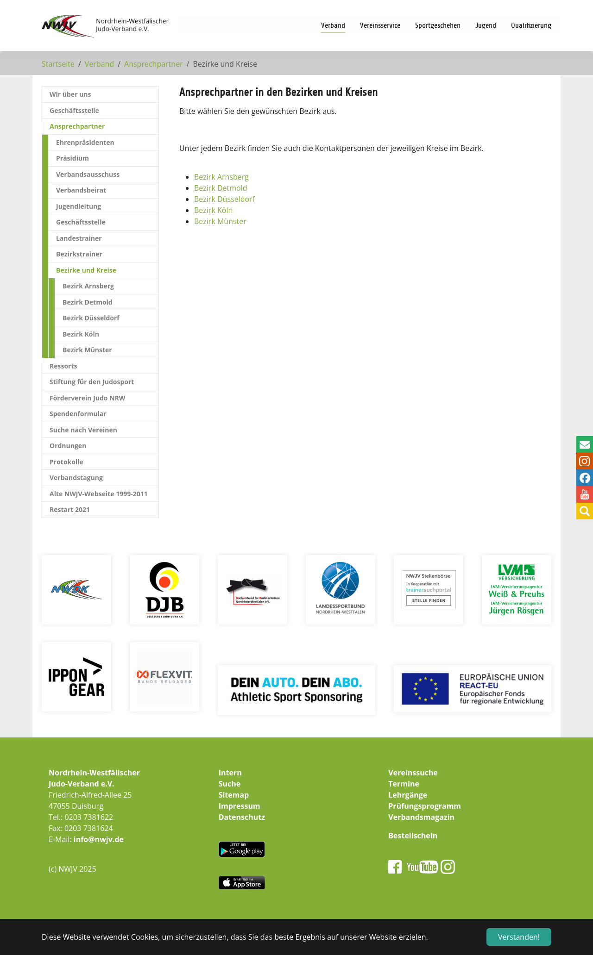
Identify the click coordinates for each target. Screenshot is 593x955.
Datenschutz (242, 817)
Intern (230, 773)
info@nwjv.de (99, 839)
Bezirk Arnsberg (221, 177)
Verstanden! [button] (519, 937)
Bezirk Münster (220, 221)
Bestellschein (412, 835)
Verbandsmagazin (421, 817)
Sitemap (234, 795)
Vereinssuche (413, 773)
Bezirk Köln (213, 210)
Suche (230, 784)
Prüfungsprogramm (424, 806)
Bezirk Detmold (220, 188)
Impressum (239, 806)
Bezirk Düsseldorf (224, 199)
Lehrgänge (407, 795)
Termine (403, 784)
